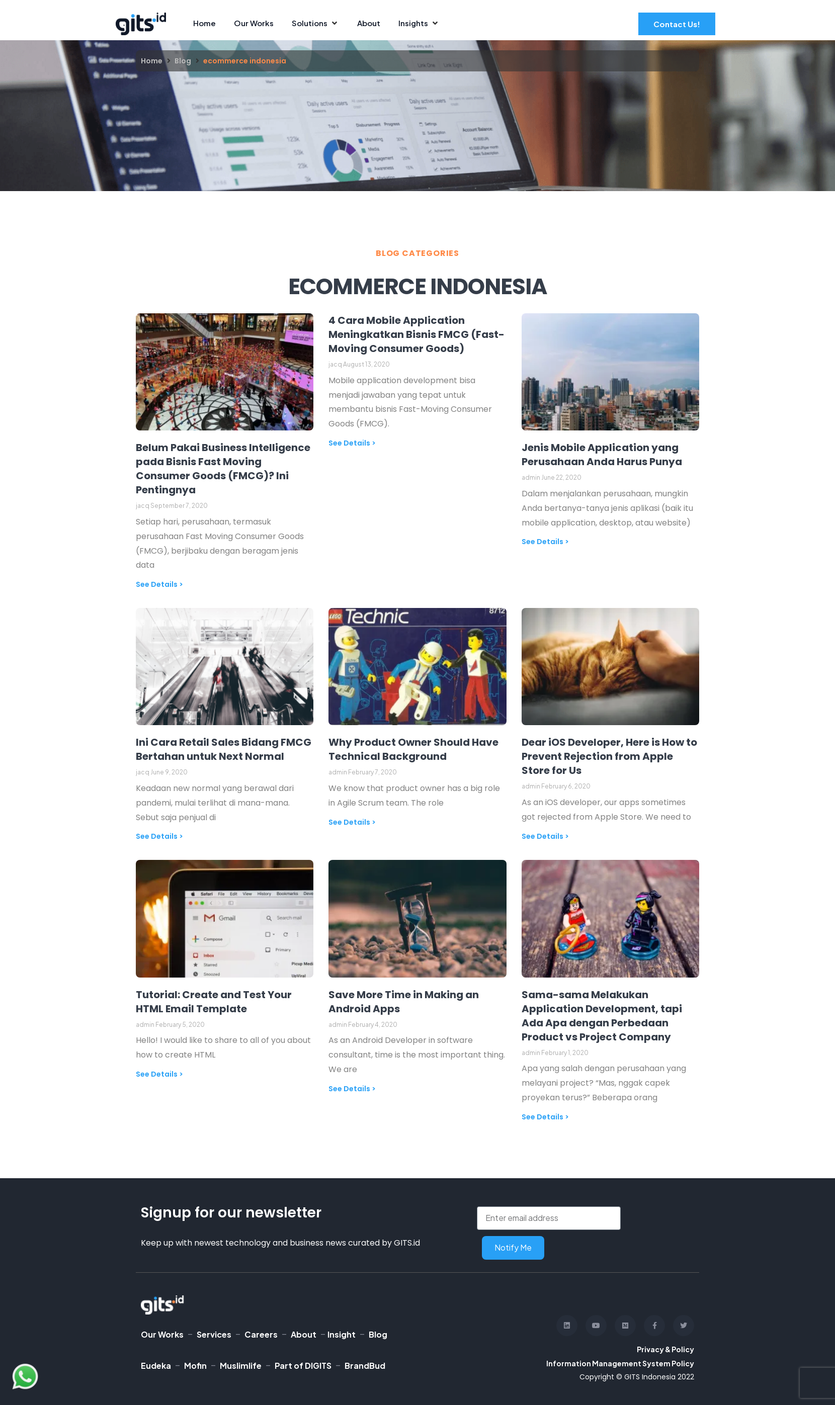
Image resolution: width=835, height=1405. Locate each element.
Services (214, 1334)
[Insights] (419, 23)
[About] (368, 23)
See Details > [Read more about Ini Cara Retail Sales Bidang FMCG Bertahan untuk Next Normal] (159, 836)
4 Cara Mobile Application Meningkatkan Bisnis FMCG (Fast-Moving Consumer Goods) (416, 334)
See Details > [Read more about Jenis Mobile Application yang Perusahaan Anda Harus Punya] (545, 542)
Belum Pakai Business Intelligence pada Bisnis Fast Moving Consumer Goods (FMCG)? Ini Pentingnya (223, 469)
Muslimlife (241, 1365)
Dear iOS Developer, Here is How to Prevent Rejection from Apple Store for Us (609, 756)
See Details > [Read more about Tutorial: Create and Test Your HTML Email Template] (159, 1074)
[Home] (204, 23)
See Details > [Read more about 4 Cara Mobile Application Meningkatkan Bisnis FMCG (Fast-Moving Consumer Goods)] (352, 443)
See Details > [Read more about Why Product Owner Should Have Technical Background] (352, 822)
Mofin (195, 1365)
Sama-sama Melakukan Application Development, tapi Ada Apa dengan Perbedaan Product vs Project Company (602, 1016)
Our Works (162, 1334)
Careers (261, 1334)
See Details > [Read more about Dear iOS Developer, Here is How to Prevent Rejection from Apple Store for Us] (545, 836)
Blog (183, 61)
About (303, 1334)
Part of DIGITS (303, 1365)
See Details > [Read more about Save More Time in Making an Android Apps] (352, 1089)
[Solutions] (315, 23)
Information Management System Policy (620, 1363)
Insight (341, 1334)
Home (151, 61)
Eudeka (156, 1365)
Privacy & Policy (665, 1349)
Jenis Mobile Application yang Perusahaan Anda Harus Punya (602, 455)
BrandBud (365, 1365)
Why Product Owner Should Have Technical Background (413, 749)
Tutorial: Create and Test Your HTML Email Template (214, 1002)
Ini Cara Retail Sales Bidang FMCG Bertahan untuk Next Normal (223, 749)
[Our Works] (254, 23)
